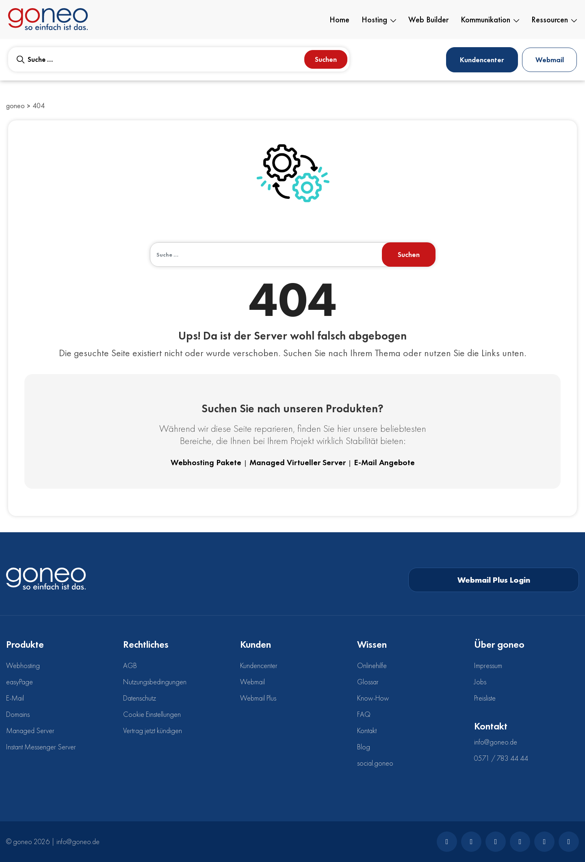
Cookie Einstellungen (152, 714)
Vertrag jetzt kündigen (152, 730)
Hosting (379, 19)
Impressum (488, 665)
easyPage (19, 681)
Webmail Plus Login (493, 580)
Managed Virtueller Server (297, 462)
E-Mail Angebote (384, 462)
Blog (363, 746)
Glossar (368, 681)
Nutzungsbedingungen (154, 681)
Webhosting (23, 665)
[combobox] (178, 59)
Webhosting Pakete (206, 462)
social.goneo (375, 763)
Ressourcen (554, 19)
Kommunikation (490, 19)
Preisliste (485, 698)
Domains (18, 714)
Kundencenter (482, 59)
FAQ (363, 714)
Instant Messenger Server (41, 746)
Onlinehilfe (372, 665)
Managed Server (30, 730)
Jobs (480, 681)
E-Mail (15, 698)
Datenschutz (139, 698)
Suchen (326, 59)
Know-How (373, 698)
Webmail (549, 59)
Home (339, 19)
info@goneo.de (495, 742)
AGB (130, 665)
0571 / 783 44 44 (501, 758)
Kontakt (367, 730)
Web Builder (428, 19)
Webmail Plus (258, 698)
